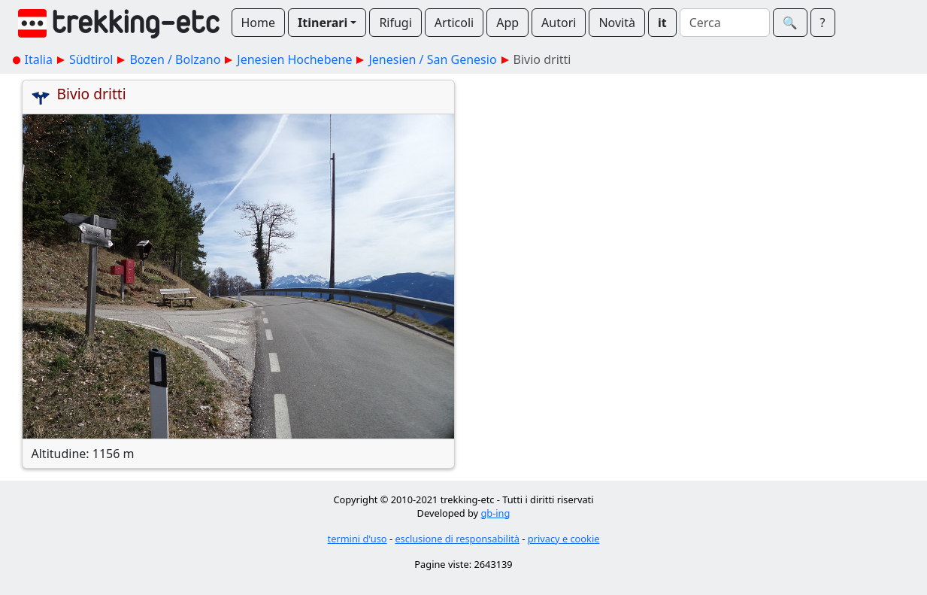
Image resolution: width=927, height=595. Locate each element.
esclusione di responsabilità (457, 538)
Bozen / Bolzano (174, 59)
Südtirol (91, 59)
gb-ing (495, 513)
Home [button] (258, 22)
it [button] (662, 22)
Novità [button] (616, 22)
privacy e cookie (564, 538)
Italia (39, 59)
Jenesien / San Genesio (432, 59)
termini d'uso (357, 538)
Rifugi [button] (395, 22)
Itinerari (322, 22)
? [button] (823, 22)
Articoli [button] (454, 22)
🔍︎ (790, 22)
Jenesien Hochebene (294, 59)
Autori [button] (558, 22)
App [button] (507, 22)
